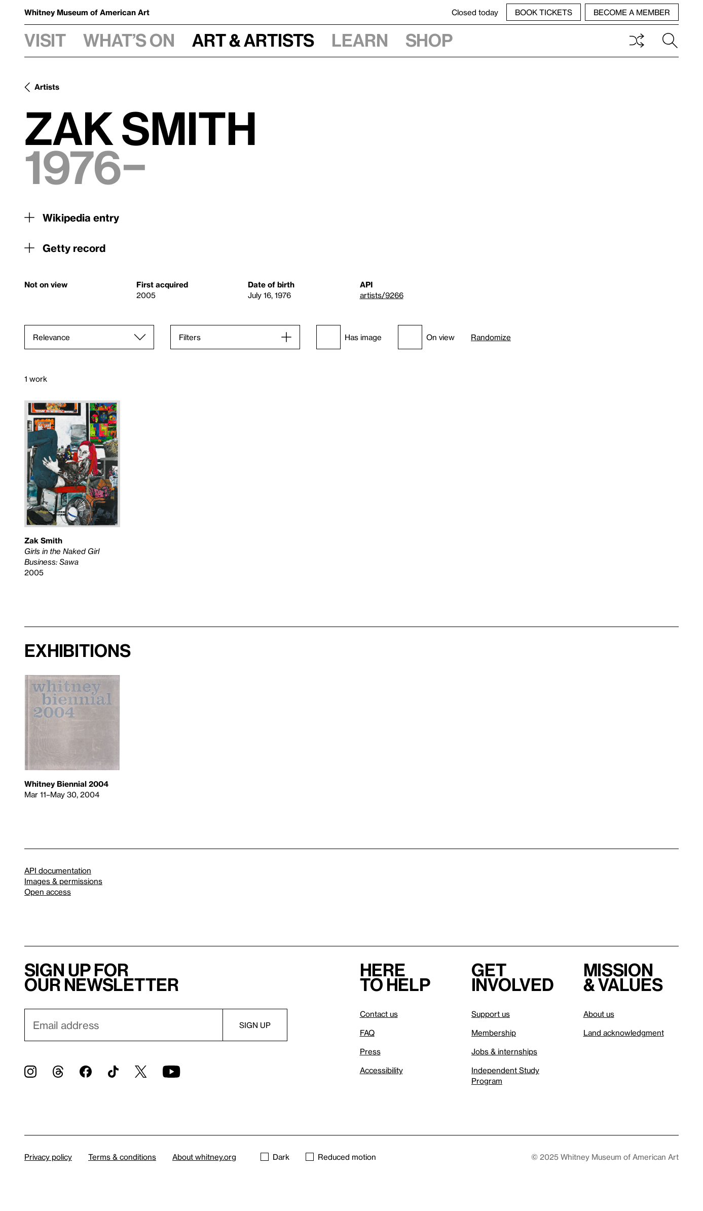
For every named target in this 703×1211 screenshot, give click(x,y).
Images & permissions (63, 881)
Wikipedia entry (81, 217)
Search (670, 40)
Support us (490, 1013)
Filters (190, 337)
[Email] (123, 1025)
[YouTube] (171, 1071)
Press (370, 1051)
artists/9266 (381, 295)
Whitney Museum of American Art (87, 12)
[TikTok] (113, 1071)
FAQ (367, 1032)
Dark (275, 1156)
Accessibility (381, 1070)
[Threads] (58, 1071)
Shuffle (636, 40)
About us (598, 1013)
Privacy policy (48, 1156)
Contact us (379, 1013)
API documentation (57, 870)
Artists (46, 86)
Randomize (491, 337)
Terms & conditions (122, 1156)
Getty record (74, 248)
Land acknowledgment (623, 1032)
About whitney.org (204, 1156)
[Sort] (89, 337)
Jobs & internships (504, 1051)
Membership (493, 1032)
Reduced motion (341, 1156)
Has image (349, 337)
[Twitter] (141, 1071)
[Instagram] (30, 1071)
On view (426, 337)
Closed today (475, 12)
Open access (47, 891)
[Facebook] (85, 1071)
